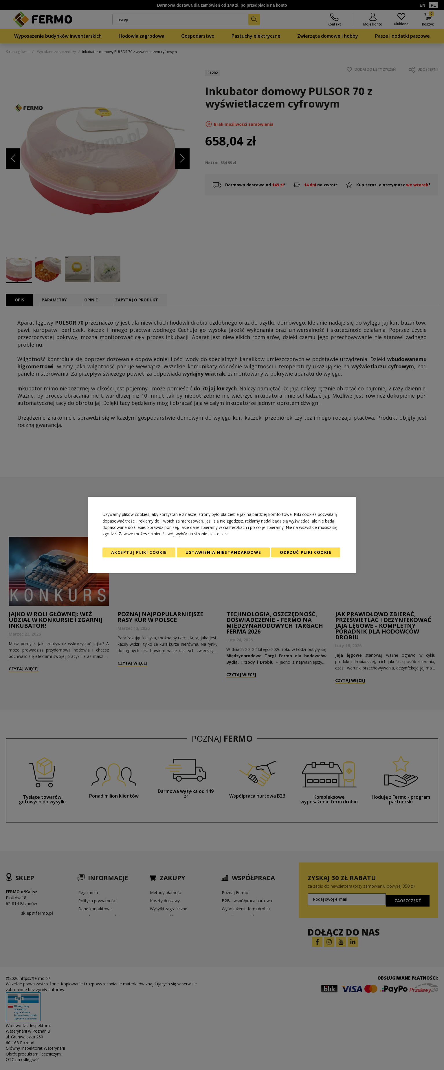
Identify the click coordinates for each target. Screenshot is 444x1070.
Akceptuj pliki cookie (139, 552)
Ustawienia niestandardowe (223, 552)
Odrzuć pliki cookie (305, 552)
